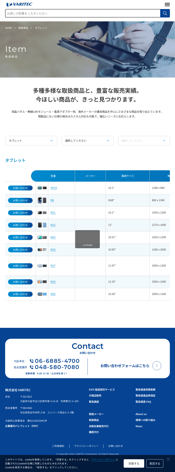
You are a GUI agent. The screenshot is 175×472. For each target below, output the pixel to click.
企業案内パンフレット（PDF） (22, 426)
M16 (53, 249)
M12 (53, 225)
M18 (53, 281)
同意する (134, 463)
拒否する (155, 463)
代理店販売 (95, 395)
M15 (53, 237)
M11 (53, 212)
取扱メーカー (96, 414)
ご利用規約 (58, 446)
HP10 (54, 188)
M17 (53, 265)
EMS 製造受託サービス (102, 389)
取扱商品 (94, 420)
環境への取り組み (145, 420)
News (139, 426)
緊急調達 (94, 402)
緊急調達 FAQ (143, 402)
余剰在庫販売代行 (99, 426)
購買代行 (94, 432)
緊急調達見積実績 (145, 389)
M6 (52, 200)
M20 (53, 294)
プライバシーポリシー (103, 459)
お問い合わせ (115, 446)
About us (141, 414)
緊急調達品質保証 (145, 395)
